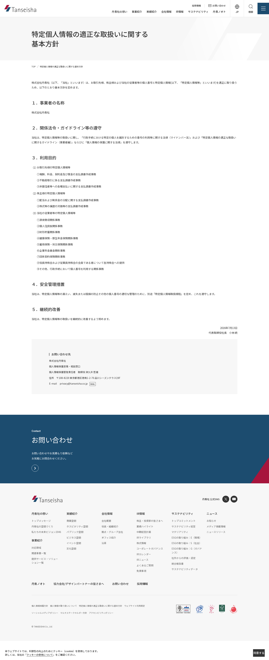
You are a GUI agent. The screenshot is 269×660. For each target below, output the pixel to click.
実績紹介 (146, 12)
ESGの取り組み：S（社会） (187, 562)
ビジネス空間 (74, 556)
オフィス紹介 (109, 556)
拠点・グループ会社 (112, 551)
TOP (34, 66)
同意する (247, 653)
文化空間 (71, 567)
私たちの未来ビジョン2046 (46, 551)
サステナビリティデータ (185, 588)
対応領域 (36, 566)
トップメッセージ (41, 539)
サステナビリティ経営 (183, 545)
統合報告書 (178, 582)
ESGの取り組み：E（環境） (187, 556)
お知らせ (211, 539)
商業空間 (71, 539)
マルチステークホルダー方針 (73, 631)
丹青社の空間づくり (42, 545)
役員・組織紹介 (110, 545)
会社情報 (161, 12)
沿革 (104, 562)
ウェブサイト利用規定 (134, 624)
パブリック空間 (75, 551)
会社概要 (106, 539)
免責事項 (141, 589)
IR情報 (174, 12)
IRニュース (142, 578)
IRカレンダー (144, 573)
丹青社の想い (114, 12)
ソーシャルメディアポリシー (45, 631)
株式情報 (141, 562)
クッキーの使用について (43, 655)
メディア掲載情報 (216, 545)
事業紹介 (131, 12)
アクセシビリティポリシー (101, 631)
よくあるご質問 (145, 584)
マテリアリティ (180, 551)
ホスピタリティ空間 (77, 545)
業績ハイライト (145, 545)
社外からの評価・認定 (184, 577)
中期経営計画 (144, 551)
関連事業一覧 (39, 572)
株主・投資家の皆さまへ (150, 539)
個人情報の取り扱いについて (63, 624)
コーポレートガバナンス (150, 567)
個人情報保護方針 (40, 624)
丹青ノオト (213, 12)
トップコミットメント (184, 539)
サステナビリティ (192, 12)
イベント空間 (74, 562)
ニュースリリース (216, 551)
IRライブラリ (144, 556)
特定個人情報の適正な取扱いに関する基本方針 (100, 624)
